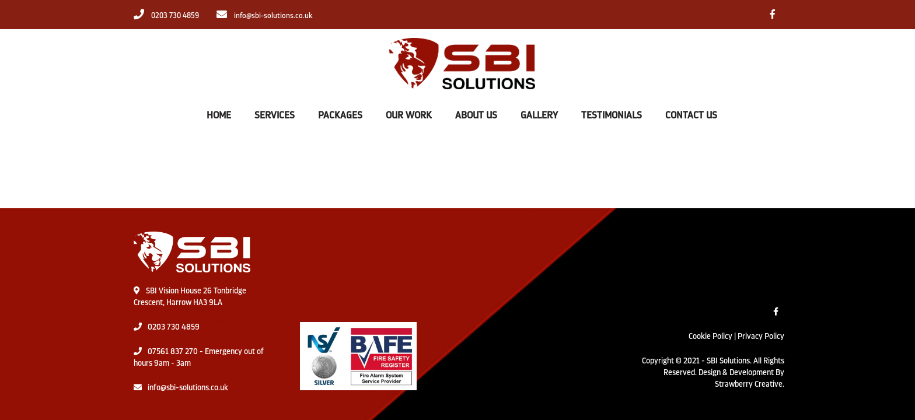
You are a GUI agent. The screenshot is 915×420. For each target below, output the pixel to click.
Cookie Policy (710, 336)
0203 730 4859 (174, 327)
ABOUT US (476, 115)
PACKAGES (340, 115)
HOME (219, 115)
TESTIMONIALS (611, 115)
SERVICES (274, 115)
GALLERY (539, 115)
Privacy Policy (761, 336)
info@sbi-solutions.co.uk (188, 387)
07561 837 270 (173, 351)
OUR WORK (409, 115)
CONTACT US (691, 115)
